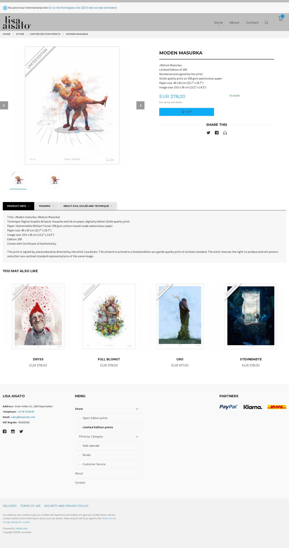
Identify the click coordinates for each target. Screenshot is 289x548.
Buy (186, 111)
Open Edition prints (95, 418)
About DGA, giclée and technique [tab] (86, 206)
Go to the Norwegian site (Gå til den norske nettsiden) (82, 5)
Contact (80, 482)
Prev (4, 105)
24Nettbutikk (21, 528)
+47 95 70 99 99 (26, 411)
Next (140, 105)
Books (87, 455)
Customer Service (94, 464)
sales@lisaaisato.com (23, 417)
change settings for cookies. (16, 522)
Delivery (10, 506)
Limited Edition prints (98, 427)
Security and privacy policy (66, 506)
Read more (107, 518)
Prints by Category (91, 436)
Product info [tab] (16, 206)
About (79, 473)
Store (79, 409)
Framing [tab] (45, 206)
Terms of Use (30, 506)
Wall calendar (91, 445)
